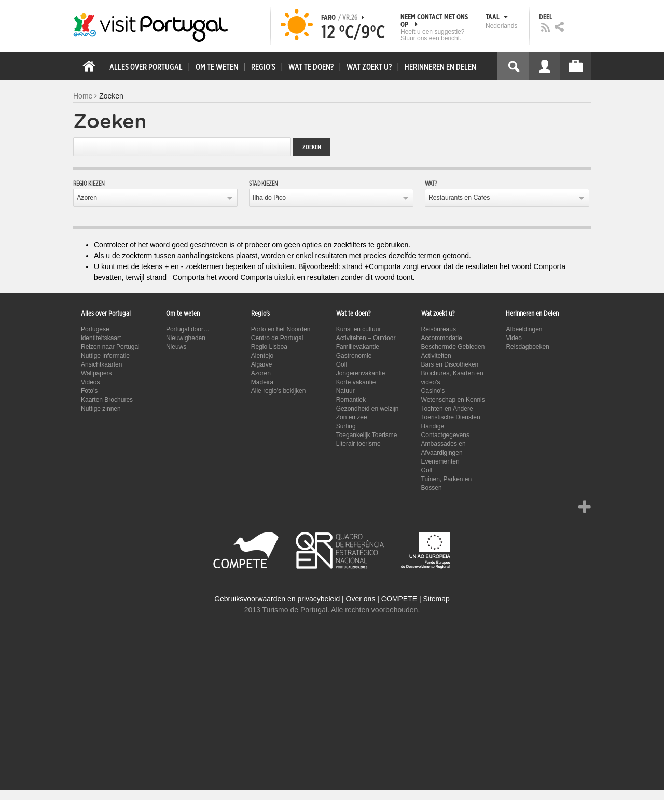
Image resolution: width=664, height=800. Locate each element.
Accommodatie (441, 338)
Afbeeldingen (524, 329)
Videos (90, 382)
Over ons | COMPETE (381, 599)
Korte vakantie (356, 382)
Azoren (87, 197)
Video (513, 338)
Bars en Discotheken (450, 364)
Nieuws (176, 346)
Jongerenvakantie (360, 373)
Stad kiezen (263, 183)
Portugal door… (188, 329)
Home (82, 96)
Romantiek (351, 399)
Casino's (433, 391)
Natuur (345, 391)
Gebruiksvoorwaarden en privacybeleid (277, 599)
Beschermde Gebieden (453, 346)
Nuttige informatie (105, 355)
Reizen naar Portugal (110, 346)
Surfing (346, 426)
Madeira (262, 382)
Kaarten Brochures (107, 399)
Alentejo (262, 355)
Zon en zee (351, 417)
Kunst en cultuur (358, 329)
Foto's (89, 391)
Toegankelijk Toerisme (366, 435)
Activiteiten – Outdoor (366, 338)
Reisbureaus (438, 329)
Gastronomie (354, 355)
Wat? (431, 183)
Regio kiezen (89, 183)
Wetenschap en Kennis (453, 399)
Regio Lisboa (269, 346)
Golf (342, 364)
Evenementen (440, 461)
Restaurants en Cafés (459, 197)
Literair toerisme (358, 443)
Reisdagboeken (527, 346)
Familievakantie (357, 346)
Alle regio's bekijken (278, 391)
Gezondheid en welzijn (367, 408)
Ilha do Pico (269, 197)
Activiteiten (436, 355)
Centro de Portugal (277, 338)
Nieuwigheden (185, 338)
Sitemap (436, 599)
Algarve (261, 364)
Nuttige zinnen (101, 408)
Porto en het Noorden (281, 329)
